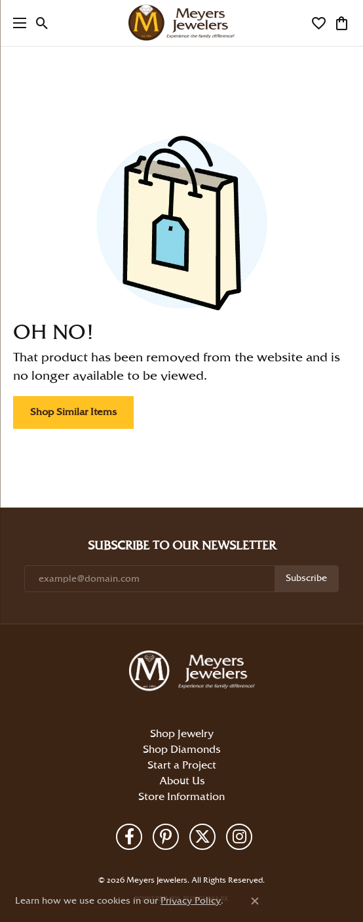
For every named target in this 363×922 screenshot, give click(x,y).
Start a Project (181, 766)
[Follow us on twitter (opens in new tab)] (202, 837)
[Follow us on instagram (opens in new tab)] (239, 837)
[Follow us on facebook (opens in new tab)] (129, 837)
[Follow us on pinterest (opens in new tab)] (166, 837)
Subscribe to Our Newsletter (182, 545)
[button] (42, 23)
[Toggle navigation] (16, 23)
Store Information (181, 797)
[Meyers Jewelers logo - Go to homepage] (181, 23)
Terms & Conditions (187, 858)
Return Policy (93, 858)
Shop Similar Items (73, 412)
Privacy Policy (135, 858)
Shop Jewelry (182, 734)
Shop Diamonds (181, 750)
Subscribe (306, 578)
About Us (181, 781)
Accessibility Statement (254, 858)
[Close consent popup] (255, 901)
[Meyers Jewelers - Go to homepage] (194, 673)
